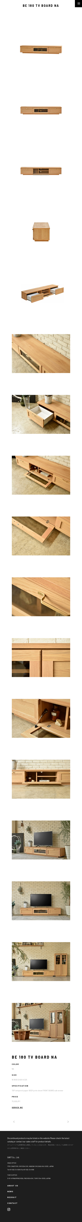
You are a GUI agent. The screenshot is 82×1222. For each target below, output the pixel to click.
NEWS (10, 1191)
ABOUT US (12, 1185)
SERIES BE (17, 1107)
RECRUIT (12, 1197)
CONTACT (12, 1203)
